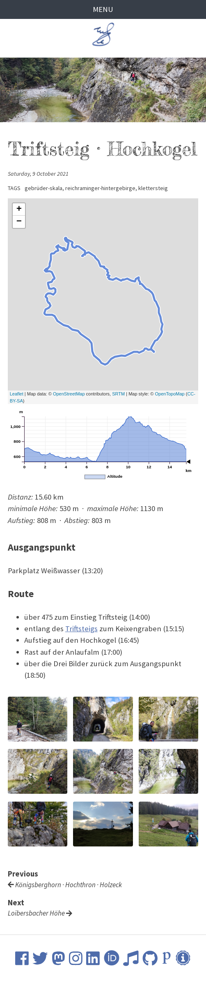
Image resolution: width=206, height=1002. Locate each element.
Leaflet (16, 393)
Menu (103, 9)
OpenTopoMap (169, 393)
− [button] (19, 222)
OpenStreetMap (69, 393)
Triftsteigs (81, 628)
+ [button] (19, 209)
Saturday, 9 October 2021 (38, 173)
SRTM (118, 393)
